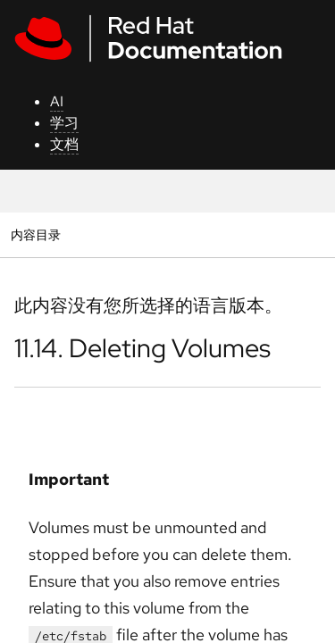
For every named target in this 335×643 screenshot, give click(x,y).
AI (56, 101)
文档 (64, 144)
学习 (64, 122)
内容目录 (35, 234)
